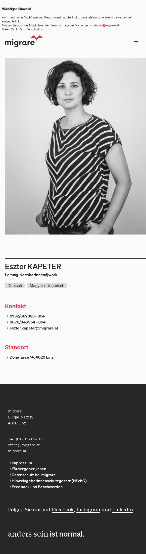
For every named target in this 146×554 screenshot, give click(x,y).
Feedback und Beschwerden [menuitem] (37, 486)
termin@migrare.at (106, 25)
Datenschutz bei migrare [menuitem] (33, 474)
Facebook (63, 509)
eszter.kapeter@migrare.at (34, 327)
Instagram (88, 509)
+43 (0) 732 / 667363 (26, 438)
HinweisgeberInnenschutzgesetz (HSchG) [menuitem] (49, 480)
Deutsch (14, 286)
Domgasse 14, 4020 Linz (31, 357)
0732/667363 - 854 (27, 316)
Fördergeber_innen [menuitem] (28, 468)
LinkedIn (122, 509)
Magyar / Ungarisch (47, 286)
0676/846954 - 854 (28, 321)
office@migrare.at (24, 444)
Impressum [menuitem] (21, 462)
